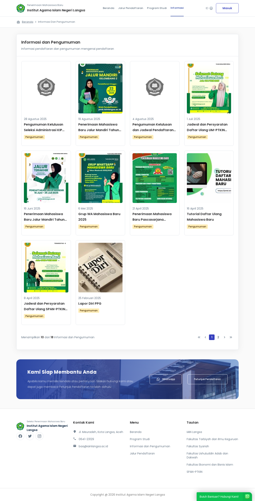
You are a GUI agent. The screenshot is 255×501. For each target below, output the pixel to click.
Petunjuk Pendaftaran (207, 379)
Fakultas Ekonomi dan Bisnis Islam (210, 465)
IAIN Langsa (194, 432)
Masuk (227, 8)
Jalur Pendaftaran (130, 8)
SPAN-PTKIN (194, 472)
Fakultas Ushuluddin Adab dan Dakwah (207, 455)
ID (209, 8)
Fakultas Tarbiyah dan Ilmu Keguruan (212, 439)
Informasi (177, 8)
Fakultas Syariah (198, 446)
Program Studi (157, 8)
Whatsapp (165, 379)
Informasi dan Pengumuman (150, 446)
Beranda (108, 8)
